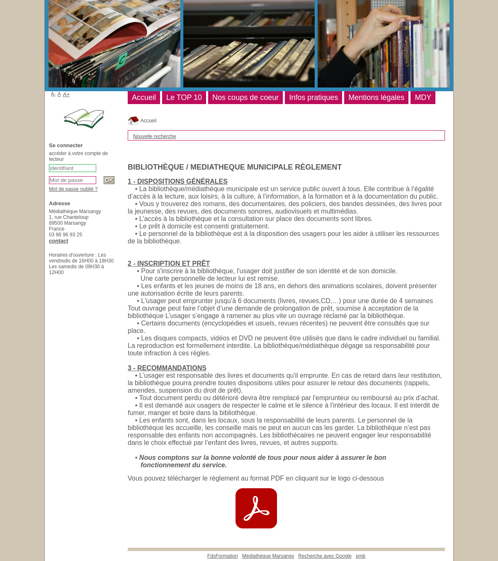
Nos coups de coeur (245, 97)
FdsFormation (222, 556)
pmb (360, 556)
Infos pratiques (313, 97)
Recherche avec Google (325, 556)
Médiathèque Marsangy (268, 556)
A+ (66, 94)
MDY (423, 97)
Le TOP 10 (184, 97)
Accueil (142, 121)
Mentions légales (376, 97)
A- (53, 93)
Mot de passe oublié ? (73, 189)
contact (58, 241)
